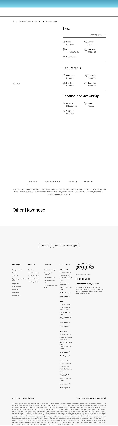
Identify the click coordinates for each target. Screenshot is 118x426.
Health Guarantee (33, 273)
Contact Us (45, 246)
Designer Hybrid (17, 270)
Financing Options (98, 35)
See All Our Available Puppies (66, 246)
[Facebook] (76, 279)
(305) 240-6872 (66, 304)
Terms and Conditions (28, 398)
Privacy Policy (16, 398)
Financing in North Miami (49, 281)
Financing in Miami (49, 277)
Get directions (65, 293)
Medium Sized (16, 286)
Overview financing (49, 270)
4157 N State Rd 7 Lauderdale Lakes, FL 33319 (66, 278)
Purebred (15, 273)
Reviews (88, 181)
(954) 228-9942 (66, 272)
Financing (72, 181)
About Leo (33, 181)
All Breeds (15, 276)
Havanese (70, 44)
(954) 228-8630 (66, 364)
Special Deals (16, 295)
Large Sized (15, 283)
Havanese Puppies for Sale (28, 21)
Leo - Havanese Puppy (49, 21)
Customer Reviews (33, 279)
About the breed (53, 181)
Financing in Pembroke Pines (50, 286)
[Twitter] (86, 279)
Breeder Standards (33, 276)
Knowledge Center (33, 282)
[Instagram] (79, 279)
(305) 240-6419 (66, 334)
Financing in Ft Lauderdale (48, 273)
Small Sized (15, 289)
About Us (31, 270)
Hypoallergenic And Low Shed (19, 279)
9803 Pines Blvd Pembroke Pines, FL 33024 (66, 369)
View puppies (65, 297)
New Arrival (15, 292)
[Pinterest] (89, 279)
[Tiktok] (82, 279)
